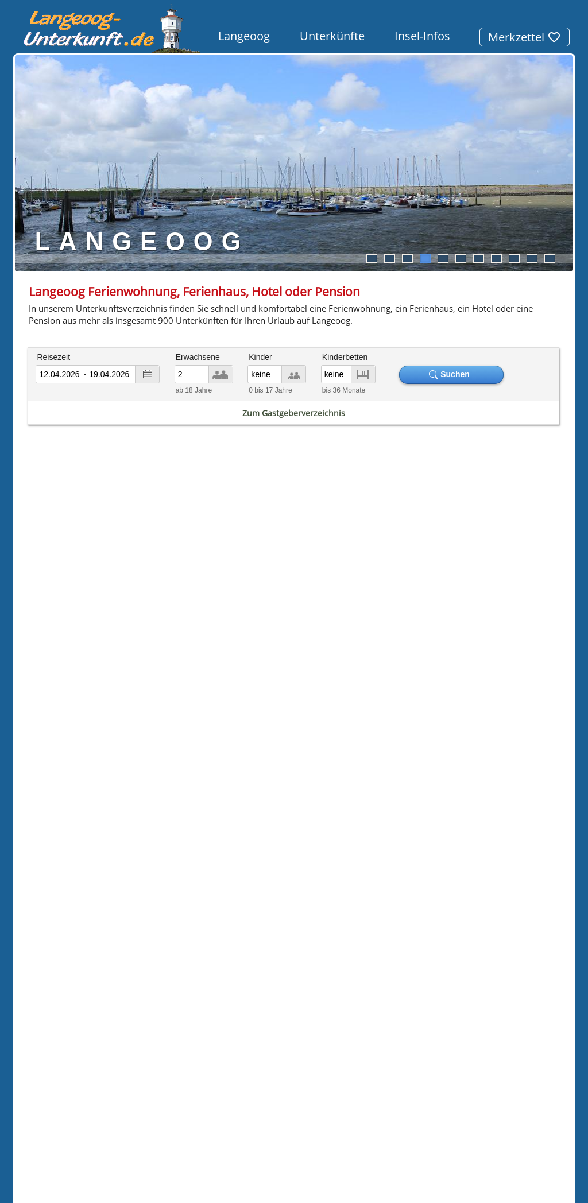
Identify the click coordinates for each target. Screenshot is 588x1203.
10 (532, 258)
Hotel (40, 778)
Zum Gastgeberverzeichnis (293, 413)
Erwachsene (198, 357)
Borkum (45, 859)
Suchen (451, 374)
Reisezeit (53, 357)
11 (549, 258)
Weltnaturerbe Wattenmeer (454, 729)
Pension (156, 790)
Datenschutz (333, 1059)
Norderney (146, 848)
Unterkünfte (332, 36)
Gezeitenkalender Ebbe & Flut (294, 607)
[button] (75, 1019)
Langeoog (244, 36)
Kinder (260, 357)
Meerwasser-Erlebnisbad (480, 763)
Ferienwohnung (108, 767)
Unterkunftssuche (198, 1059)
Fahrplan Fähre (112, 607)
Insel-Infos (422, 36)
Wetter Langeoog (475, 607)
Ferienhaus (68, 790)
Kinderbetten (345, 357)
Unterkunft (533, 879)
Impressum (271, 1059)
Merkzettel (524, 37)
